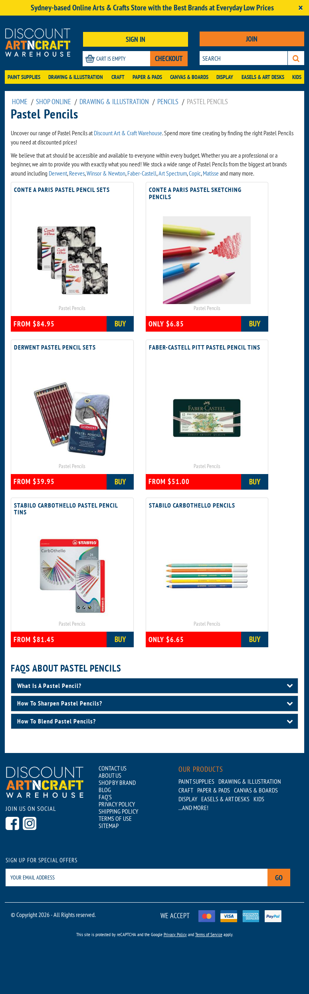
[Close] (300, 7)
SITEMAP (109, 826)
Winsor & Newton (106, 173)
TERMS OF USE (115, 818)
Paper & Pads (147, 77)
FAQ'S (105, 797)
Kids (296, 77)
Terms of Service (208, 934)
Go (279, 877)
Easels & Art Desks (263, 77)
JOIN (252, 38)
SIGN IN (135, 39)
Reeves (77, 173)
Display (224, 77)
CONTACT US (113, 768)
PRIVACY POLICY (117, 804)
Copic (195, 173)
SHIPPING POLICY (118, 811)
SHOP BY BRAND (117, 783)
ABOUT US (110, 775)
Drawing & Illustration (75, 77)
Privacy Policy (175, 934)
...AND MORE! (193, 808)
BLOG (105, 790)
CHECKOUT (169, 58)
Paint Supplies (24, 77)
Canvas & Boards (189, 77)
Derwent (58, 173)
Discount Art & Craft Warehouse (128, 133)
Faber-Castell (141, 173)
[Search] (296, 58)
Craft (118, 77)
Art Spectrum (172, 173)
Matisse (211, 173)
